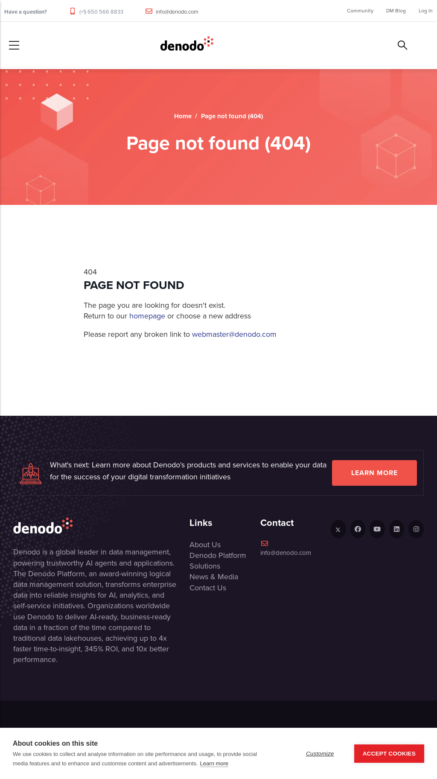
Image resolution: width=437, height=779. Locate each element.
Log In (426, 11)
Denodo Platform (217, 555)
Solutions (204, 566)
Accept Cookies (389, 753)
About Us (205, 544)
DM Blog (396, 11)
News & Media (213, 576)
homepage (147, 315)
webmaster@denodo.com (234, 334)
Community (360, 11)
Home (183, 116)
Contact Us (207, 587)
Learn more (374, 473)
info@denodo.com (177, 12)
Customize (320, 753)
